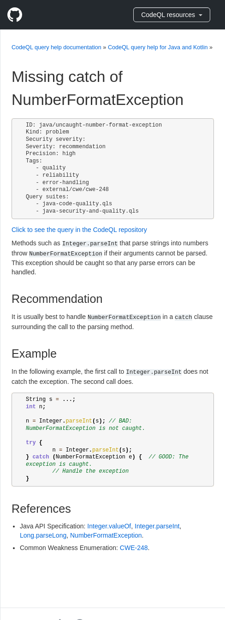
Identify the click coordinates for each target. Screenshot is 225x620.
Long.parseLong (43, 535)
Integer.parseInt (157, 526)
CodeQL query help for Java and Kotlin (158, 47)
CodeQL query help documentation (56, 47)
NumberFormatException (106, 535)
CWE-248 (134, 547)
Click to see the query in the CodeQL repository (79, 229)
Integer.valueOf (109, 526)
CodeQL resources (171, 14)
